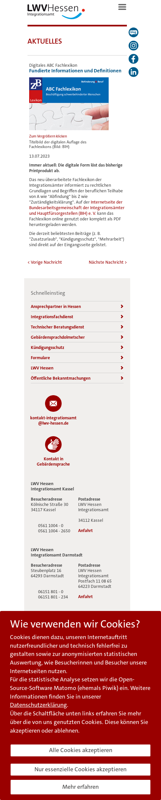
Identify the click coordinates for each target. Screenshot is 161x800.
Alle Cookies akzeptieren (80, 750)
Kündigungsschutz (77, 347)
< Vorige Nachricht (44, 262)
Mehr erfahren (80, 787)
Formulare (77, 357)
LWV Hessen (77, 368)
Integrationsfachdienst (77, 317)
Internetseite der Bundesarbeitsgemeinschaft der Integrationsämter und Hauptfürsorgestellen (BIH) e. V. (77, 207)
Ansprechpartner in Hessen (77, 306)
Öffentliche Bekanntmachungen (77, 378)
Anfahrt (85, 530)
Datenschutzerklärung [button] (38, 705)
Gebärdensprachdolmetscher (77, 337)
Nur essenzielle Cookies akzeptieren (80, 769)
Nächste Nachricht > (108, 262)
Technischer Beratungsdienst (77, 327)
